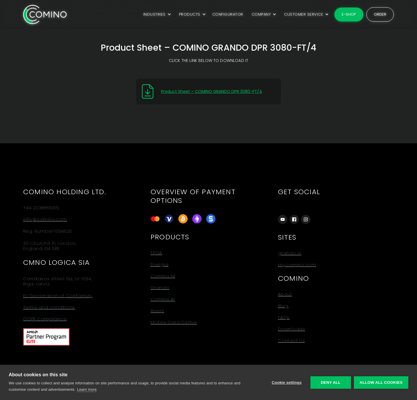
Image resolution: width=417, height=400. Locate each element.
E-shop (349, 14)
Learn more (87, 389)
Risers (157, 311)
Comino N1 (163, 276)
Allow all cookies (381, 382)
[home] (45, 14)
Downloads (291, 329)
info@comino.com (45, 219)
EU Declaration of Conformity (57, 295)
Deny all (331, 382)
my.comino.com (297, 265)
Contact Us (291, 340)
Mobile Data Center (174, 322)
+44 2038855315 (41, 207)
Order (380, 14)
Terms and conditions (49, 307)
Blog (283, 306)
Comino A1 (163, 299)
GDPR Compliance (45, 319)
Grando (160, 287)
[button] (156, 14)
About (285, 294)
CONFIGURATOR (227, 14)
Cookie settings (287, 382)
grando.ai (289, 253)
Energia (159, 264)
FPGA (156, 253)
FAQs (284, 317)
